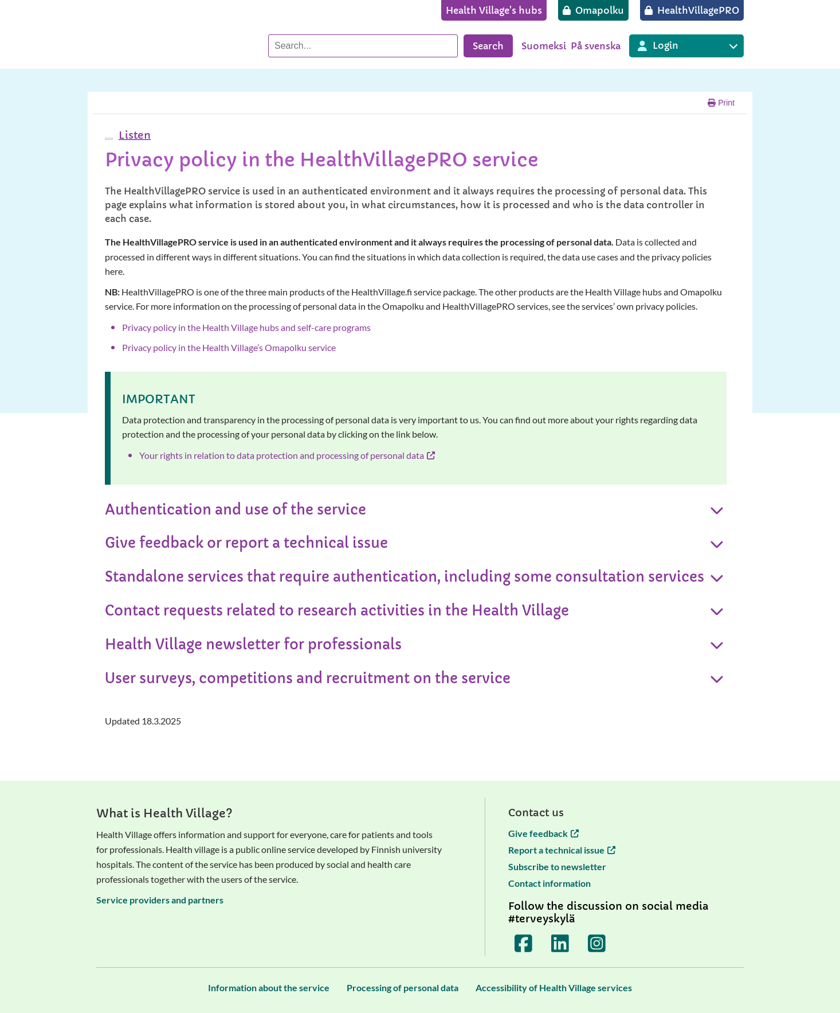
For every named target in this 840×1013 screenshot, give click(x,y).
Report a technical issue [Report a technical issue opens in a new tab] (561, 849)
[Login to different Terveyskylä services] (686, 45)
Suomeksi (543, 46)
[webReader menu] (109, 139)
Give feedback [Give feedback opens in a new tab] (543, 833)
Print (721, 102)
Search (488, 46)
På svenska (596, 46)
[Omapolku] (593, 10)
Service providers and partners (159, 899)
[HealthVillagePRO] (692, 10)
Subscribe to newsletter (557, 866)
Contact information (549, 883)
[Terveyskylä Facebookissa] (523, 943)
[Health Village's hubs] (494, 10)
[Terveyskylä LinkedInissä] (560, 943)
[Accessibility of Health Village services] (554, 987)
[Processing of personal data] (402, 987)
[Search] (363, 45)
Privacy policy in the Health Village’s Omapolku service (229, 347)
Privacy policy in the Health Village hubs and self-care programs (246, 327)
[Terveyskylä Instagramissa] (597, 943)
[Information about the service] (268, 987)
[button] (133, 135)
